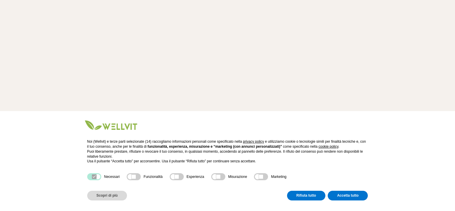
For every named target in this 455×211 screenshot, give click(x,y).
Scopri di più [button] (107, 195)
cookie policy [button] (328, 146)
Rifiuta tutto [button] (306, 195)
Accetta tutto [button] (347, 195)
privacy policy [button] (253, 141)
